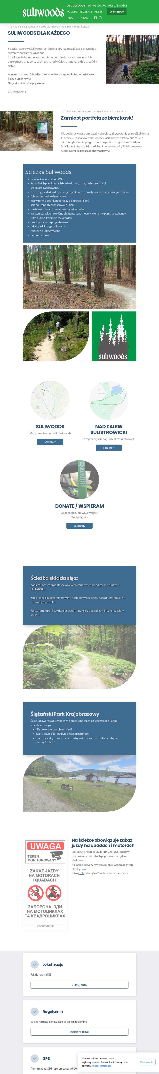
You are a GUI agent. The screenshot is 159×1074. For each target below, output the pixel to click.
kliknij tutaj (79, 985)
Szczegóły (50, 441)
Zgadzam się (107, 1062)
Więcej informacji (62, 1065)
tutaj (82, 873)
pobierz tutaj (79, 1032)
